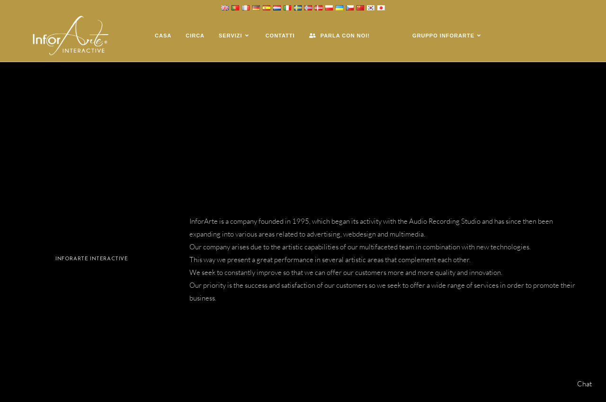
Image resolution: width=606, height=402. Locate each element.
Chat (584, 383)
